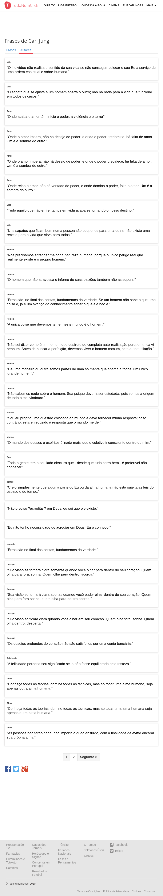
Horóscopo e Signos (40, 855)
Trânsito (63, 844)
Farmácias (13, 853)
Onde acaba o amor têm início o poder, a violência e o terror (55, 117)
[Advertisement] (81, 804)
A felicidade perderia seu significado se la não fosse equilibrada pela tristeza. (69, 664)
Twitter (116, 851)
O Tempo (90, 844)
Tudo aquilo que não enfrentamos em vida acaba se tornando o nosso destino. (70, 210)
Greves (89, 855)
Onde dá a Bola (93, 5)
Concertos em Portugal (41, 864)
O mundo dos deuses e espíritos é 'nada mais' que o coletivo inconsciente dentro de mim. (79, 443)
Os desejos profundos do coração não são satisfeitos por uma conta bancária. (70, 644)
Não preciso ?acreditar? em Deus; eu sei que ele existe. (52, 508)
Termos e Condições (88, 891)
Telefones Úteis (94, 850)
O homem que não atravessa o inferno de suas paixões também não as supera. (71, 280)
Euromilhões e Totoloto (15, 860)
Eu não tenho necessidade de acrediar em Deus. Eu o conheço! (59, 527)
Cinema (114, 5)
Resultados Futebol (39, 873)
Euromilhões (133, 5)
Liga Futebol (68, 5)
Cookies (136, 891)
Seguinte (89, 757)
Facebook (118, 845)
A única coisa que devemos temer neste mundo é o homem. (55, 324)
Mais (151, 5)
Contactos (149, 891)
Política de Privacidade (116, 891)
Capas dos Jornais (39, 846)
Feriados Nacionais (64, 851)
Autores (25, 50)
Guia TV (49, 5)
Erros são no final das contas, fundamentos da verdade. (52, 550)
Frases (11, 50)
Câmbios (12, 868)
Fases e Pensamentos (67, 860)
